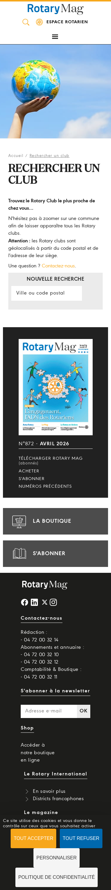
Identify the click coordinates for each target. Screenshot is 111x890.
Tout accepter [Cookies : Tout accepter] (33, 838)
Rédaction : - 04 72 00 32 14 (40, 636)
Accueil (16, 156)
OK (83, 711)
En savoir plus (49, 791)
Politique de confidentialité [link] (56, 877)
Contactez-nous (58, 266)
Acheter (29, 471)
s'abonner (37, 554)
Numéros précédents (45, 486)
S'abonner (32, 479)
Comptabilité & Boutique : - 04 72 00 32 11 (51, 673)
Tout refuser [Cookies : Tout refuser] (81, 838)
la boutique (40, 521)
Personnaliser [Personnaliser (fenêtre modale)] (56, 857)
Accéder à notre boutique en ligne (38, 752)
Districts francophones (58, 799)
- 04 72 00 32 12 (40, 662)
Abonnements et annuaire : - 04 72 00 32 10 (52, 651)
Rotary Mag (55, 8)
